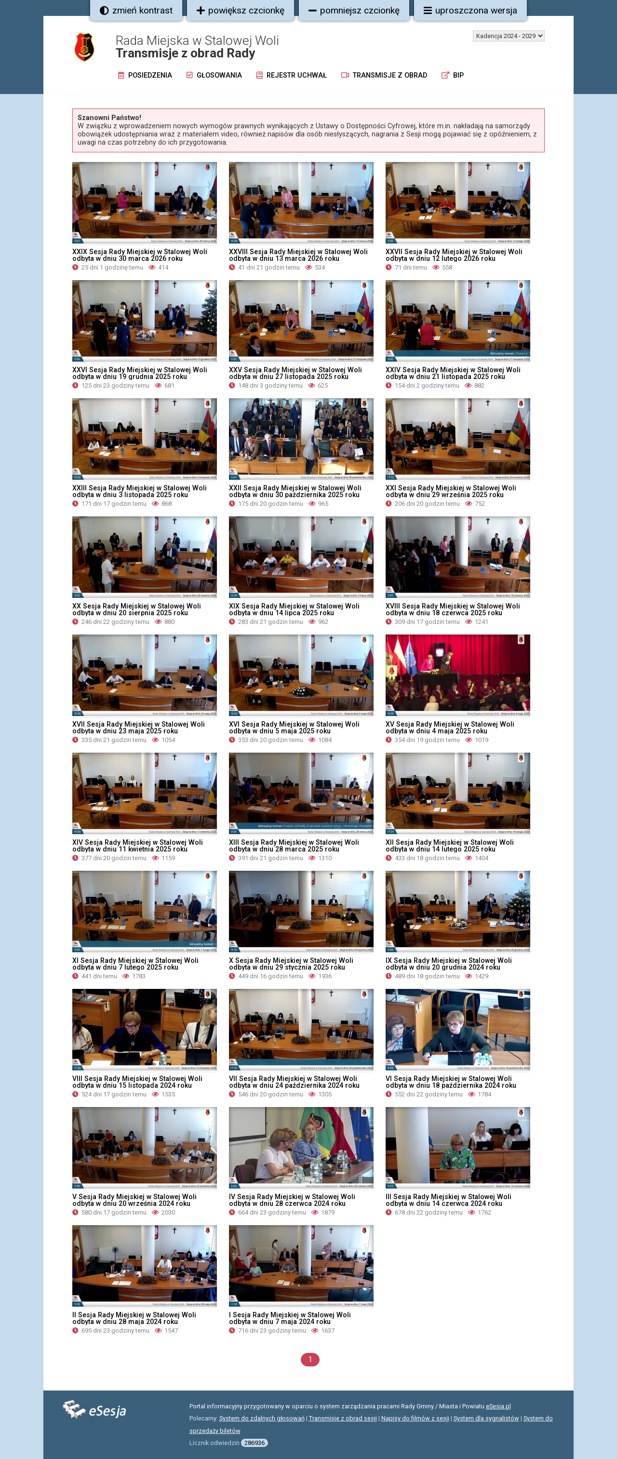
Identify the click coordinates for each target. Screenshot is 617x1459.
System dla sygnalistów (486, 1418)
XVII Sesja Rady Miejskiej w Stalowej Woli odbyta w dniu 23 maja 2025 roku (138, 727)
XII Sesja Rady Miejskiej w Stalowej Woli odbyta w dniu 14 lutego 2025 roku (450, 845)
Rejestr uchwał (291, 75)
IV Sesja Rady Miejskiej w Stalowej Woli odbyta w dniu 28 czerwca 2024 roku (292, 1200)
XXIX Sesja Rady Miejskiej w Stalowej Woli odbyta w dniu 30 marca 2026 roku (139, 255)
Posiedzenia (145, 75)
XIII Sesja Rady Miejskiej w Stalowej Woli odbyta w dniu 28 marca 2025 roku (294, 845)
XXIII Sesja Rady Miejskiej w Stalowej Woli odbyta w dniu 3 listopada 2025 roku (139, 491)
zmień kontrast (136, 10)
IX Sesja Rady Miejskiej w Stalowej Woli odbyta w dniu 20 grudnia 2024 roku (449, 964)
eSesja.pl (498, 1406)
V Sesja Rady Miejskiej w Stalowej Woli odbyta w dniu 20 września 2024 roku (134, 1200)
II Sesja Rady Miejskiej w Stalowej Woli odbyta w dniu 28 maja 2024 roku (134, 1318)
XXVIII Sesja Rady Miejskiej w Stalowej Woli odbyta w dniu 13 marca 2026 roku (298, 255)
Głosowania (214, 75)
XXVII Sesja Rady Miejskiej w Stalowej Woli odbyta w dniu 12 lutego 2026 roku (454, 255)
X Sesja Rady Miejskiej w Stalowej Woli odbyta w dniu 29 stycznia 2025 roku (291, 964)
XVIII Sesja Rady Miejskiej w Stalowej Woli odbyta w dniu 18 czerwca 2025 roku (453, 609)
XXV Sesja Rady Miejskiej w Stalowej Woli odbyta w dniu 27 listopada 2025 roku (295, 373)
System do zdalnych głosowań (262, 1418)
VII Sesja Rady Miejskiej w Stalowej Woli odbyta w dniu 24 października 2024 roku (294, 1082)
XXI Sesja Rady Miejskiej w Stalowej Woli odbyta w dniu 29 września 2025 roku (451, 491)
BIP (453, 75)
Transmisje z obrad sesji (343, 1418)
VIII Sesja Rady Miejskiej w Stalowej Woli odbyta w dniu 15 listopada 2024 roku (137, 1082)
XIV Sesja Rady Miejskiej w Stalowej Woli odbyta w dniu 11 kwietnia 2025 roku (137, 845)
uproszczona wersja (470, 10)
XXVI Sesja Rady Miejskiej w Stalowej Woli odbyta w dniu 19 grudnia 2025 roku (139, 373)
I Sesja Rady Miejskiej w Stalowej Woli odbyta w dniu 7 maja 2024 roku (290, 1318)
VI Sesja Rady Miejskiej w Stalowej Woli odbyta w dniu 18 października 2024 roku (451, 1082)
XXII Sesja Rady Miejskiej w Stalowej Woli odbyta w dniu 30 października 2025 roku (295, 491)
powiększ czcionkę (240, 10)
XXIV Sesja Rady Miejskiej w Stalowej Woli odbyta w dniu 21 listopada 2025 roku (453, 373)
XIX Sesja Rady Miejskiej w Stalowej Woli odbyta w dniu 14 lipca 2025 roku (294, 609)
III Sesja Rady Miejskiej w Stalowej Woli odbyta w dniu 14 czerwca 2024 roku (448, 1200)
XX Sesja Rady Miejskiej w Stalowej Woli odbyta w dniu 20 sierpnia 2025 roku (136, 609)
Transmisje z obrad (384, 75)
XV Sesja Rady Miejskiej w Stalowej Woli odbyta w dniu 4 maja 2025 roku (450, 727)
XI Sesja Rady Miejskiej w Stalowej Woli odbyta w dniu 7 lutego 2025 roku (135, 964)
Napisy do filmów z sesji (415, 1418)
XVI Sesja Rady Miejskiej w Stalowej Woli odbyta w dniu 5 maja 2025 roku (294, 727)
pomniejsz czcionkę (354, 10)
